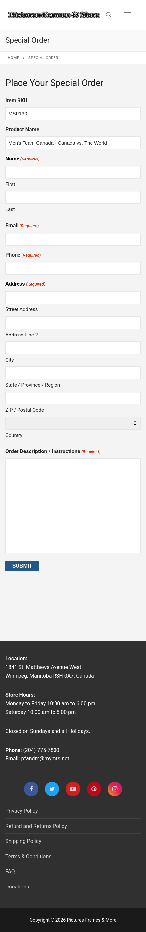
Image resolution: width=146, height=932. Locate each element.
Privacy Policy (21, 811)
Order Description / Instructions (52, 451)
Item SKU (16, 100)
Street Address (21, 309)
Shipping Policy (23, 841)
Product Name (22, 129)
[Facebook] (31, 789)
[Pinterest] (94, 789)
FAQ (10, 871)
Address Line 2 (21, 335)
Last (10, 209)
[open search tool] (109, 15)
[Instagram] (115, 789)
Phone (23, 255)
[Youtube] (73, 789)
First (10, 184)
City (9, 360)
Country (13, 435)
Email (22, 225)
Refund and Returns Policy (36, 826)
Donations (17, 887)
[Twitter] (52, 789)
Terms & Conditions (28, 856)
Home (13, 57)
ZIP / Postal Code (24, 410)
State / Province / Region (32, 385)
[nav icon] (127, 15)
